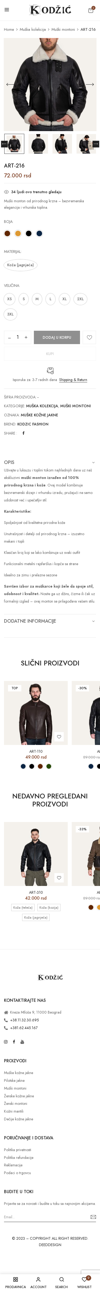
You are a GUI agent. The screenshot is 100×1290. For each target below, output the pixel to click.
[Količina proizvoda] (17, 337)
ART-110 (36, 751)
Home (9, 29)
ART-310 (36, 892)
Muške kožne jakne (39, 415)
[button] (90, 10)
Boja (8, 221)
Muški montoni (63, 29)
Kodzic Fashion (33, 424)
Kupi (50, 353)
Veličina (11, 285)
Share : (10, 433)
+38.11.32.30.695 (24, 1020)
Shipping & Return (73, 379)
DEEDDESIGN (50, 1244)
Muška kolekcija (33, 29)
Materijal (12, 251)
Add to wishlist (89, 337)
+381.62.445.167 (24, 1027)
